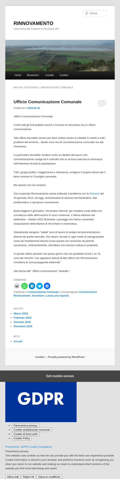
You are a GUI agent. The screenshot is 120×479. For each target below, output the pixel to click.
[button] (17, 286)
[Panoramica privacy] (25, 425)
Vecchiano (38, 295)
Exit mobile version (60, 376)
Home (18, 75)
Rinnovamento (22, 295)
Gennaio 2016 (22, 322)
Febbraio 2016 (22, 317)
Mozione (95, 193)
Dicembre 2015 (23, 326)
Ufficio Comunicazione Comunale (48, 101)
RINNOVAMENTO (33, 23)
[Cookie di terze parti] (26, 434)
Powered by (28, 446)
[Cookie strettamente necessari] (32, 430)
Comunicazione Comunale (43, 292)
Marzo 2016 (21, 313)
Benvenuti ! (33, 75)
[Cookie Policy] (22, 438)
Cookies (63, 75)
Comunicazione (88, 292)
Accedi (18, 341)
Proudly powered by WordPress (66, 357)
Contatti (49, 75)
